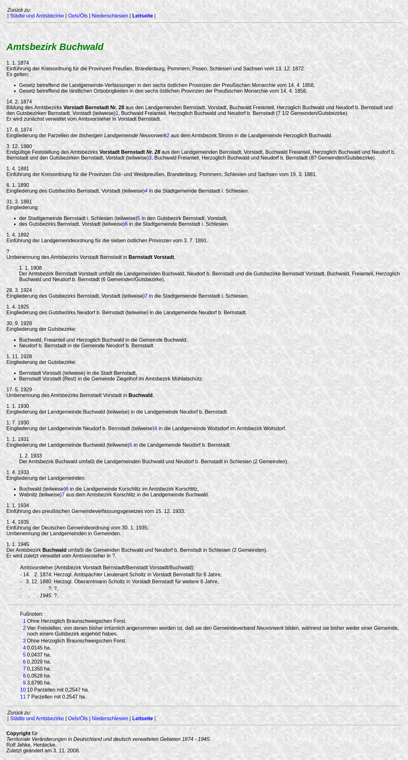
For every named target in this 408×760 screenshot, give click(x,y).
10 (23, 690)
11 (23, 697)
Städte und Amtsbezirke (37, 15)
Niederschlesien (110, 15)
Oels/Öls (78, 15)
